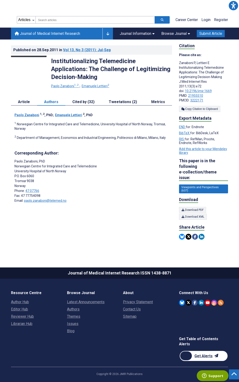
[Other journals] (107, 33)
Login (206, 20)
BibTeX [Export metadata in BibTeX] (184, 133)
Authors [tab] (51, 102)
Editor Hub (19, 309)
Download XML (193, 216)
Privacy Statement (138, 302)
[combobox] (95, 20)
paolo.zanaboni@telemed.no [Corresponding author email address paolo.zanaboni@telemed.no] (45, 200)
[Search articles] (162, 20)
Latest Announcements (86, 302)
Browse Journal (175, 33)
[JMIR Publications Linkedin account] (201, 303)
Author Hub (20, 302)
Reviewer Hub (22, 316)
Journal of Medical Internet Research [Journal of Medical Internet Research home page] (47, 33)
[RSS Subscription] (221, 303)
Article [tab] (24, 102)
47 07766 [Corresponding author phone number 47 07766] (32, 191)
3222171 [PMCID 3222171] (196, 100)
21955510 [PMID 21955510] (195, 95)
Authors (73, 309)
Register (221, 20)
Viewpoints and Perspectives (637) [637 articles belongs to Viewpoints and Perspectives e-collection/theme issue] (200, 189)
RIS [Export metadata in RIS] (182, 139)
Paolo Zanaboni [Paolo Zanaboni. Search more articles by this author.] (65, 86)
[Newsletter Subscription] (204, 356)
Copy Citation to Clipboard (200, 109)
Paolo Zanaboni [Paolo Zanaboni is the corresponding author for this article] (29, 161)
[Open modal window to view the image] (28, 56)
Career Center (187, 20)
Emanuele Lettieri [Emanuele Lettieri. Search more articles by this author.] (95, 86)
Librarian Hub (21, 323)
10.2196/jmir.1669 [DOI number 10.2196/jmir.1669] (198, 91)
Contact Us (132, 309)
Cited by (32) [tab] (83, 102)
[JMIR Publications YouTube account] (208, 303)
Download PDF (193, 210)
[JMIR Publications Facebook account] (195, 303)
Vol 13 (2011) (87, 50)
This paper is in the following (203, 169)
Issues (72, 323)
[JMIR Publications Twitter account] (188, 303)
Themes (73, 316)
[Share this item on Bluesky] (182, 237)
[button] (233, 5)
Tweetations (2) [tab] (123, 102)
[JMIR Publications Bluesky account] (182, 303)
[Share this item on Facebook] (195, 237)
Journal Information (137, 33)
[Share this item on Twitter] (188, 237)
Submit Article (210, 33)
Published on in (62, 50)
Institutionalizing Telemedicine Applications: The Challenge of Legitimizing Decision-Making (110, 69)
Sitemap (130, 316)
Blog (70, 331)
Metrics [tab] (158, 102)
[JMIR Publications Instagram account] (214, 303)
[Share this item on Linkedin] (201, 237)
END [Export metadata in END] (182, 127)
